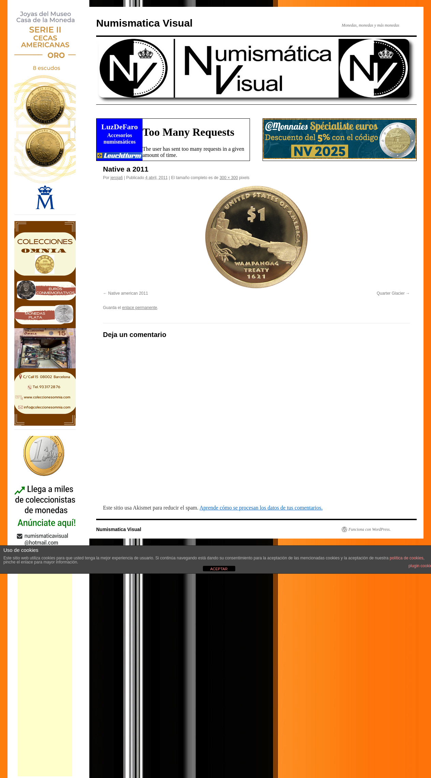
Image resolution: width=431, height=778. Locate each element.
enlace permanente (139, 307)
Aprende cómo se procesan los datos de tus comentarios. (261, 508)
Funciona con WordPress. (369, 529)
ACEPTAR (218, 569)
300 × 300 (229, 177)
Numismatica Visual (144, 23)
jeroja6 (116, 177)
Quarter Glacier (391, 293)
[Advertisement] (45, 674)
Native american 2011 (128, 293)
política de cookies (406, 558)
